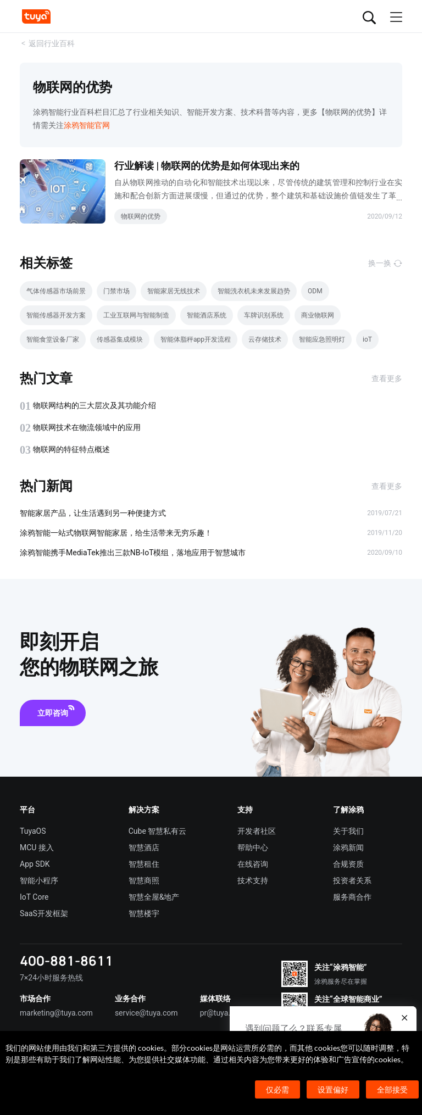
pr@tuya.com (223, 1012)
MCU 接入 (37, 847)
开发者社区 (256, 831)
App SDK (35, 864)
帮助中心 (252, 847)
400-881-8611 (66, 960)
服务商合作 (352, 897)
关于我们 (348, 831)
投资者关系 (352, 880)
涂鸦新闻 (348, 847)
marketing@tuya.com (56, 1012)
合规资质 (348, 864)
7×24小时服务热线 (51, 977)
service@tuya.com (146, 1012)
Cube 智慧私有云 (158, 831)
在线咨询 (252, 864)
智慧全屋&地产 (154, 897)
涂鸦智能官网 (87, 125)
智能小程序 (39, 880)
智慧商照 (144, 880)
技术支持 (252, 880)
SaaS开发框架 (44, 913)
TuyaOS (33, 831)
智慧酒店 (144, 847)
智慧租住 (144, 864)
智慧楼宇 (144, 913)
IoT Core (34, 897)
